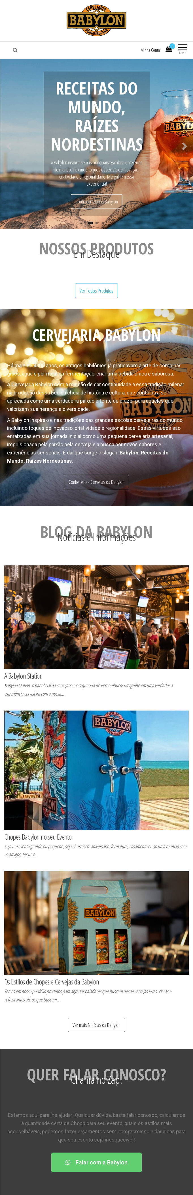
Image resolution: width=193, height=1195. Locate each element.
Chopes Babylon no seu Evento (37, 837)
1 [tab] (92, 224)
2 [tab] (98, 224)
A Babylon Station (23, 676)
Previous (8, 145)
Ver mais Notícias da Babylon (96, 1025)
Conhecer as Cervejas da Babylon (96, 482)
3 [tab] (104, 224)
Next (184, 145)
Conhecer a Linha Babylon (96, 201)
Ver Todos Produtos (96, 290)
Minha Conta (150, 50)
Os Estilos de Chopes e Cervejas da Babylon (51, 982)
